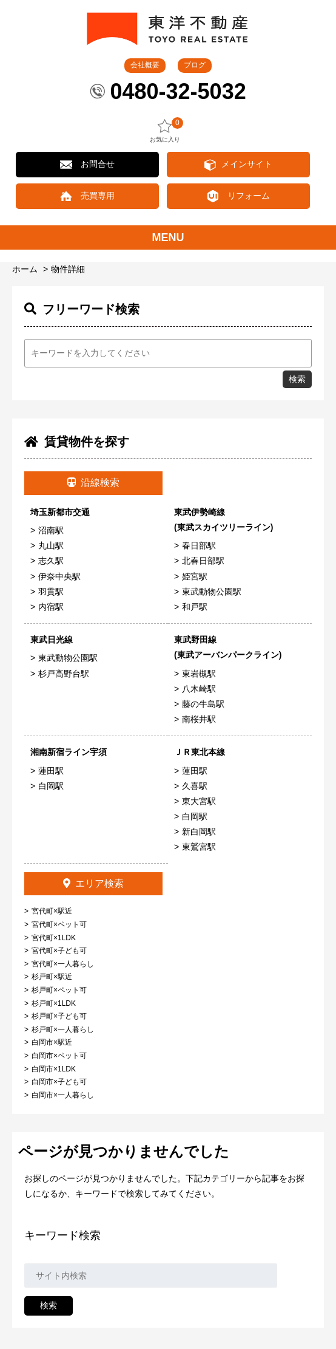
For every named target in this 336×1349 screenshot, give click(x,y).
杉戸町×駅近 (52, 976)
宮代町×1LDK (54, 938)
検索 (297, 379)
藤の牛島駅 (203, 704)
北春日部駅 (203, 560)
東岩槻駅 (199, 673)
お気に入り (165, 130)
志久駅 (51, 560)
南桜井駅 (199, 719)
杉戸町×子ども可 (59, 1016)
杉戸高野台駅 (63, 673)
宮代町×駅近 (52, 911)
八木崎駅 (199, 689)
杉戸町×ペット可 (59, 990)
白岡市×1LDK (54, 1069)
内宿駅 (51, 607)
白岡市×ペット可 (59, 1055)
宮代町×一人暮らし (63, 964)
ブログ (195, 65)
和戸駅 (194, 607)
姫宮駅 (194, 576)
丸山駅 (51, 545)
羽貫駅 (51, 591)
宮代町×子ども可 (59, 950)
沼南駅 (51, 530)
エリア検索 (93, 883)
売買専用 (98, 195)
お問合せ (98, 164)
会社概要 (145, 65)
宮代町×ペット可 (59, 924)
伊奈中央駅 (59, 576)
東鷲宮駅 (199, 847)
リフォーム (248, 195)
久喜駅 (194, 786)
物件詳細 (68, 269)
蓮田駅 (51, 771)
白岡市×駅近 (52, 1042)
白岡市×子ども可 (59, 1081)
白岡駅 (51, 786)
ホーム (25, 269)
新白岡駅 (199, 831)
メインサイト (246, 164)
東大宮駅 (199, 801)
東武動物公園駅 (211, 591)
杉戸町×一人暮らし (63, 1029)
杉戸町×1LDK (54, 1003)
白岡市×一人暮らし (63, 1095)
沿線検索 (93, 482)
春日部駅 (199, 545)
